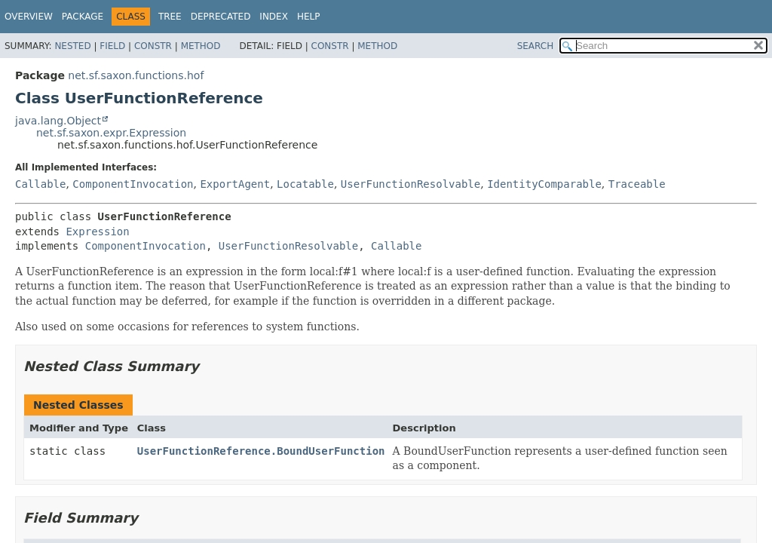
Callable (40, 184)
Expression (97, 231)
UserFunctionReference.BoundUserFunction (261, 451)
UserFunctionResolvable (410, 184)
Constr (153, 46)
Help (308, 16)
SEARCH (535, 46)
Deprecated (221, 16)
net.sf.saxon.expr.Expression (111, 133)
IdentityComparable (544, 184)
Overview (29, 16)
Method (201, 46)
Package (82, 16)
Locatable (305, 184)
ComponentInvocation (132, 184)
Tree (170, 16)
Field (112, 46)
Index (273, 16)
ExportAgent (235, 184)
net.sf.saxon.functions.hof (136, 75)
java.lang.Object (58, 121)
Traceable (637, 184)
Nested (72, 46)
